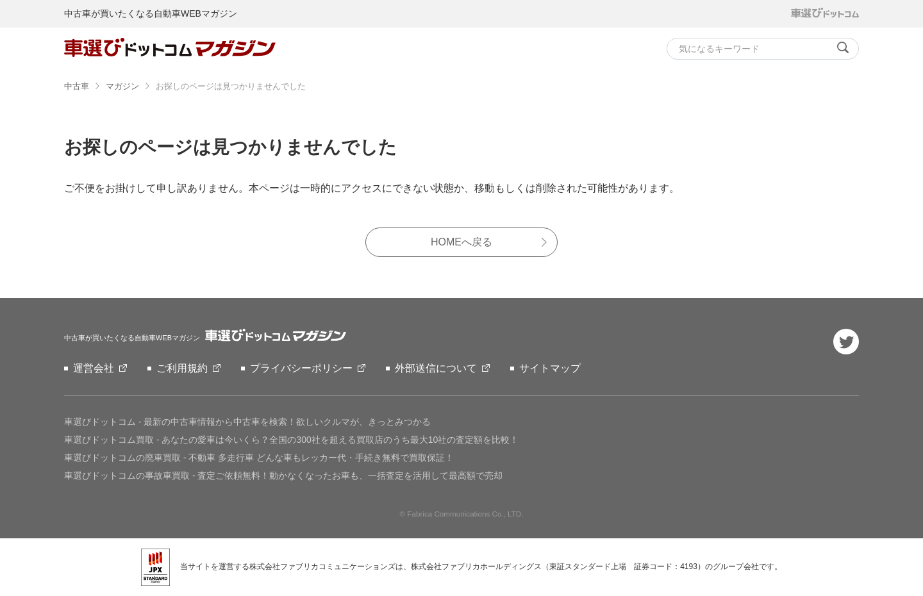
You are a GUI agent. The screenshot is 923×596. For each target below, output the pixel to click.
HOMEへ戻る (461, 241)
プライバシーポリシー (301, 368)
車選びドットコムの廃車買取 (259, 457)
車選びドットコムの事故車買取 (283, 475)
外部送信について (436, 368)
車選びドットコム (247, 422)
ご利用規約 (182, 368)
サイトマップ (550, 368)
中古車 (76, 86)
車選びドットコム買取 (291, 440)
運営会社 (93, 368)
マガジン (122, 86)
